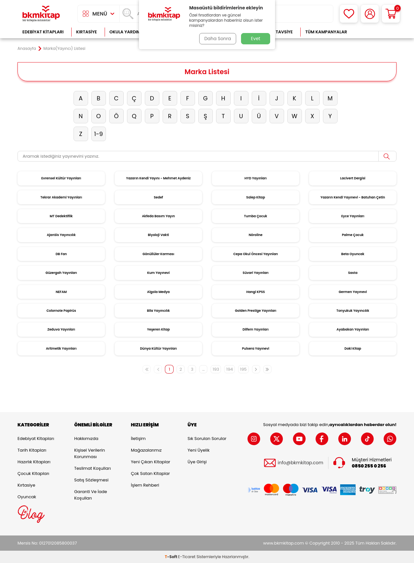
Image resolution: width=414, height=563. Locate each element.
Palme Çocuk (352, 234)
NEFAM (61, 291)
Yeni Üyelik (199, 450)
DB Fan (61, 254)
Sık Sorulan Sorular (207, 438)
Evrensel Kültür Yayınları (61, 178)
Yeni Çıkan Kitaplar (150, 462)
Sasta (353, 272)
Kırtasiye (86, 32)
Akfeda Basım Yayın (158, 216)
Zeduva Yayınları (61, 329)
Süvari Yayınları (256, 272)
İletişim (138, 438)
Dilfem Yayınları (256, 329)
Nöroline (256, 234)
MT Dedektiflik (61, 216)
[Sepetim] (391, 14)
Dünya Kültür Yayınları (158, 348)
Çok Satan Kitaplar (150, 473)
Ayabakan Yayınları (353, 329)
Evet (255, 38)
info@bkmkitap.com (300, 463)
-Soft (171, 556)
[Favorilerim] (349, 14)
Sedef (158, 197)
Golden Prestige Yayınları (255, 310)
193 (216, 369)
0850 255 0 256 (369, 466)
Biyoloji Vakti (158, 234)
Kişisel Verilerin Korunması (89, 453)
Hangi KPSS (255, 291)
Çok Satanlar (376, 32)
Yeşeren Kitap (158, 329)
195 (243, 369)
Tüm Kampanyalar (326, 32)
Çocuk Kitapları (33, 473)
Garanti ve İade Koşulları (90, 495)
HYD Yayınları (256, 178)
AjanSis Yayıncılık (61, 234)
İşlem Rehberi (145, 485)
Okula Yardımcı (127, 32)
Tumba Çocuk (255, 216)
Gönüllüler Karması (158, 254)
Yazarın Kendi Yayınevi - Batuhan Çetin (352, 197)
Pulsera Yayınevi (255, 348)
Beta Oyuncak (352, 254)
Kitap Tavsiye (278, 32)
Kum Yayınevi (158, 272)
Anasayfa (26, 48)
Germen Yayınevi (353, 291)
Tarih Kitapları (31, 450)
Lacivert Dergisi (352, 178)
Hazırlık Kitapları (34, 462)
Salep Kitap (255, 197)
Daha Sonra (217, 38)
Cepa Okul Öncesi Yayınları (255, 254)
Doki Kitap (352, 348)
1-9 (98, 134)
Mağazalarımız (146, 450)
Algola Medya (158, 291)
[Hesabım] (370, 14)
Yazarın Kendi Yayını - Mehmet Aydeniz (158, 178)
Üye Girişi (197, 462)
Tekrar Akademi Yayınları (61, 197)
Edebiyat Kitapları (42, 32)
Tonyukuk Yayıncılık (352, 310)
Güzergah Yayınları (61, 272)
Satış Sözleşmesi (91, 480)
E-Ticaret (187, 556)
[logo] (41, 14)
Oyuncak (26, 497)
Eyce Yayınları (352, 216)
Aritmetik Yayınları (61, 348)
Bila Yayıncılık (158, 310)
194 (229, 369)
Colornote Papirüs (61, 310)
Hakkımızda (86, 438)
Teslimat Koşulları (92, 468)
